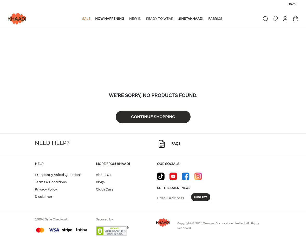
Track (292, 4)
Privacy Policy (46, 189)
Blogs (100, 182)
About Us (103, 175)
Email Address (170, 198)
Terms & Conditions (51, 182)
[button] (87, 19)
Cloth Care (105, 189)
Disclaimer (44, 197)
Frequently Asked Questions (58, 175)
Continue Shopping (153, 117)
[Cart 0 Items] (295, 18)
